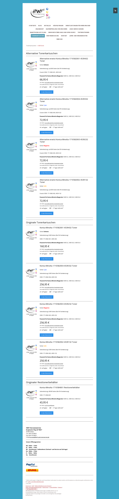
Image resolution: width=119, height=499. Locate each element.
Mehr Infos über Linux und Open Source (61, 32)
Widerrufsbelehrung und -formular (43, 486)
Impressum (28, 486)
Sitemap (60, 487)
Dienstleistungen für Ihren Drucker (78, 25)
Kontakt (64, 36)
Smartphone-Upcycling (38, 32)
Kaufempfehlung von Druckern (56, 29)
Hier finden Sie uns (52, 36)
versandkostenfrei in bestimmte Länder (54, 82)
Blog (40, 25)
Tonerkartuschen (38, 36)
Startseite (32, 25)
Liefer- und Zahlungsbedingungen (36, 481)
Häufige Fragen (58, 25)
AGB (33, 486)
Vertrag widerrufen (32, 489)
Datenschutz (45, 487)
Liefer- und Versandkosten (78, 36)
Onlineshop (40, 29)
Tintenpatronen (83, 32)
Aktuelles (47, 25)
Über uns (59, 39)
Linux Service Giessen (76, 29)
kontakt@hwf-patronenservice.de (39, 437)
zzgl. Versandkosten (49, 405)
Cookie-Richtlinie (53, 487)
